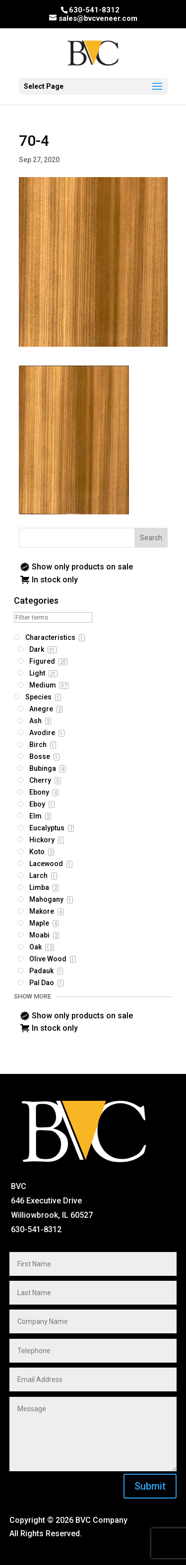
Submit (150, 1486)
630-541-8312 (94, 9)
